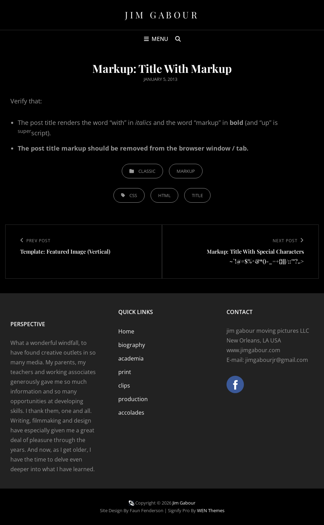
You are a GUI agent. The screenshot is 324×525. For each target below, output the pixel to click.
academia (131, 358)
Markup (186, 171)
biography (131, 345)
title (197, 195)
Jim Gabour (162, 15)
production (133, 399)
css (133, 195)
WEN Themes (210, 510)
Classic (146, 171)
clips (124, 385)
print (124, 372)
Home (126, 331)
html (164, 195)
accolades (131, 412)
